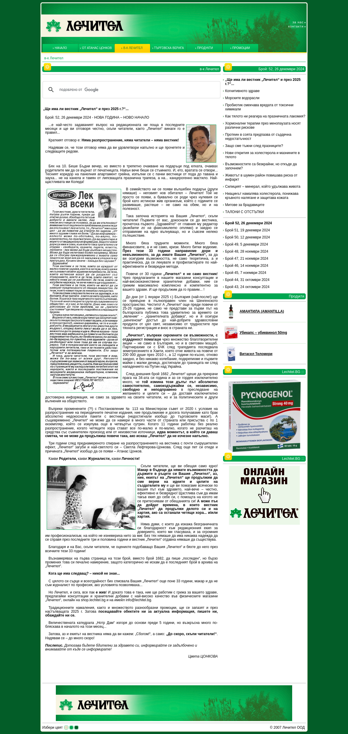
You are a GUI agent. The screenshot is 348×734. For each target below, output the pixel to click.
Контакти (296, 26)
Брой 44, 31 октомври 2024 (247, 280)
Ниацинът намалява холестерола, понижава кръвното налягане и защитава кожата (261, 196)
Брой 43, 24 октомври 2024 (247, 287)
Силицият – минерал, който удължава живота (262, 186)
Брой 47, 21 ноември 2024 (246, 258)
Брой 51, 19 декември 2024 (247, 230)
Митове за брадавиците (244, 205)
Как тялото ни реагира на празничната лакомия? (265, 116)
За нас (298, 22)
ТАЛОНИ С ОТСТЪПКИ (244, 212)
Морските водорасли (242, 98)
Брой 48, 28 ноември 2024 (246, 251)
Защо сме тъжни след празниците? (254, 146)
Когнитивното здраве (242, 91)
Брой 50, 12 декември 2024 (247, 237)
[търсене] (130, 89)
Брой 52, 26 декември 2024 (248, 223)
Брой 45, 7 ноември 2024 (245, 273)
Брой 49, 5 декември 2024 (246, 244)
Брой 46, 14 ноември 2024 (246, 266)
